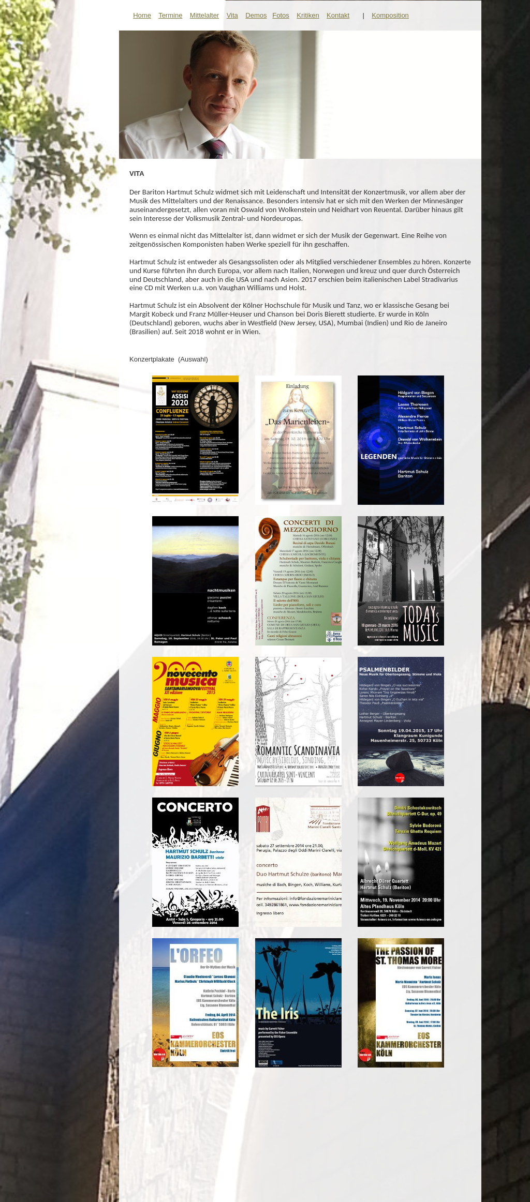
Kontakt (338, 15)
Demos (256, 15)
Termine (170, 15)
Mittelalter (204, 15)
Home (142, 15)
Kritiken (308, 15)
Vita (232, 15)
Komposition (390, 15)
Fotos (280, 15)
